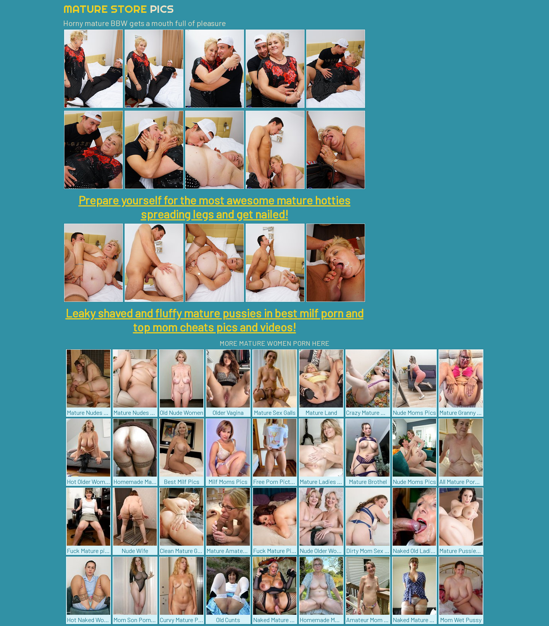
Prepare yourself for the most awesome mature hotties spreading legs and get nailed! (214, 207)
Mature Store (118, 9)
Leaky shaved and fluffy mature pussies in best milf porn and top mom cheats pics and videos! (215, 320)
